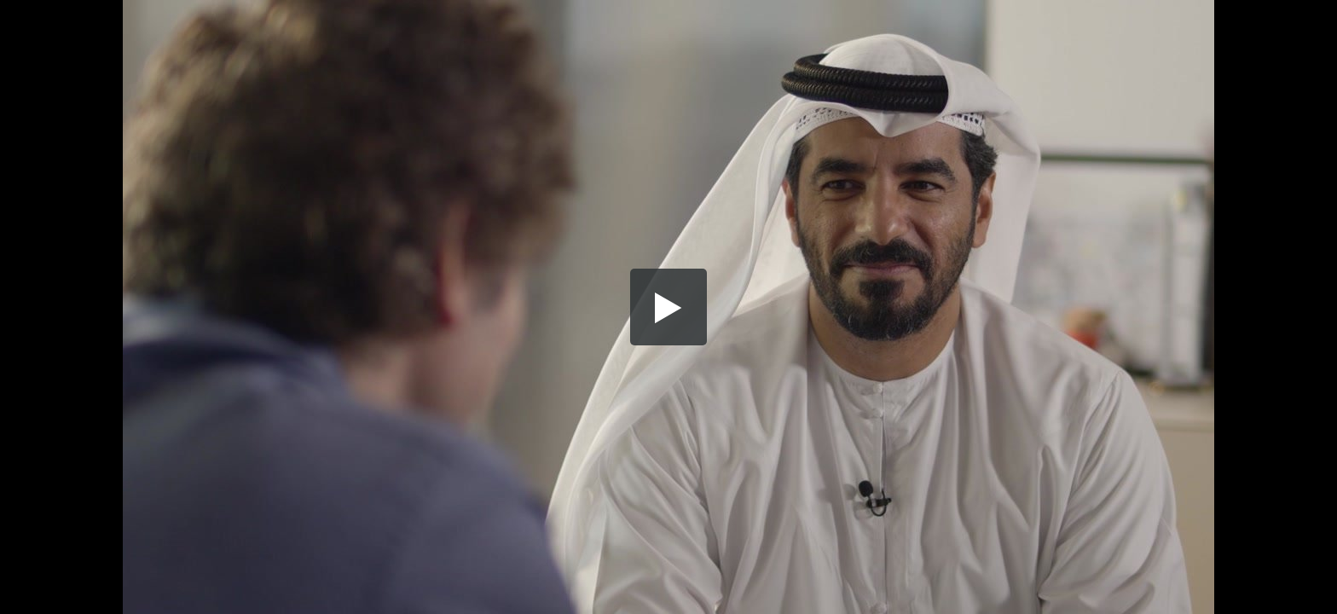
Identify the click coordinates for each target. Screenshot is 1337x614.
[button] (668, 307)
